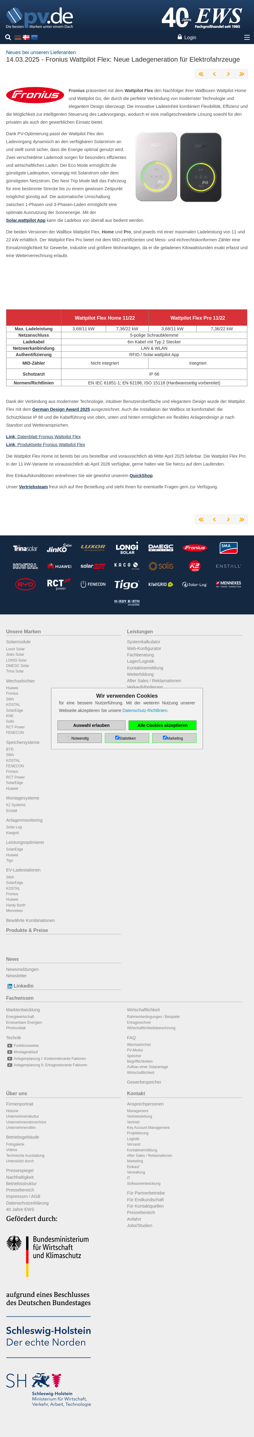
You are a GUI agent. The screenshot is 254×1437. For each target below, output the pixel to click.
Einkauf (133, 1167)
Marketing (135, 1161)
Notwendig (80, 738)
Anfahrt (134, 1219)
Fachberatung (140, 654)
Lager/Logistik (140, 661)
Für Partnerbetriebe (146, 1193)
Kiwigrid (12, 833)
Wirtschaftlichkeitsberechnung (151, 1028)
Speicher (134, 1056)
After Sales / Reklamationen (154, 680)
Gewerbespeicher (144, 1082)
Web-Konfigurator (144, 648)
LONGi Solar (16, 660)
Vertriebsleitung (139, 1116)
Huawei (12, 688)
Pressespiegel (19, 1170)
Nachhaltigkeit (19, 1177)
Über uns (16, 1093)
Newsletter (16, 975)
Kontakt (136, 1093)
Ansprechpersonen (145, 1104)
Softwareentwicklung (143, 1183)
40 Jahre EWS (20, 1209)
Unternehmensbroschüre (26, 1122)
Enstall (11, 811)
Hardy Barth (16, 905)
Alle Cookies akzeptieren (163, 725)
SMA (10, 699)
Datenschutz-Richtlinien (144, 710)
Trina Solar (15, 671)
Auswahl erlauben (91, 725)
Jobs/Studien (139, 1225)
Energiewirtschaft (20, 1017)
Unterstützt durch (20, 1161)
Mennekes (14, 911)
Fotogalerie (15, 1144)
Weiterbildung (140, 674)
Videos (11, 1150)
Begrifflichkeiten (140, 1061)
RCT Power (15, 727)
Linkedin (20, 985)
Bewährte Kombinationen (30, 920)
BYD (10, 749)
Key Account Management (148, 1128)
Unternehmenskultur (22, 1116)
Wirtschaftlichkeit (143, 1009)
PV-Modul (135, 1050)
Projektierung (138, 1133)
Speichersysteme (22, 742)
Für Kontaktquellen (145, 1206)
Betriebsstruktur (21, 1183)
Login (190, 37)
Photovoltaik (16, 1028)
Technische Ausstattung (25, 1155)
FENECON (15, 733)
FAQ (131, 1037)
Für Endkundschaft (145, 1199)
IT (128, 1178)
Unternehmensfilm (21, 1128)
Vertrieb (133, 1122)
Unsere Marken (23, 631)
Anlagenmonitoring (24, 820)
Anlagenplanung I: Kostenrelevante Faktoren (46, 1059)
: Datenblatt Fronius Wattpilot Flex (43, 436)
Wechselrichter (20, 681)
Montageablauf (22, 1052)
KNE (10, 716)
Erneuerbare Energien (24, 1022)
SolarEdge (14, 710)
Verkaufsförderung (145, 687)
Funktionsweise (22, 1045)
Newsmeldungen (22, 969)
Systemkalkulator (143, 641)
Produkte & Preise (27, 930)
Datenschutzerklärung (27, 1203)
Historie (12, 1111)
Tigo (9, 860)
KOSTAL (13, 705)
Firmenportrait (19, 1104)
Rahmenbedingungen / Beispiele (153, 1017)
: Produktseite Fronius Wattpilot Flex (45, 444)
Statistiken (127, 738)
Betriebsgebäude (22, 1137)
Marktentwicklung (23, 1009)
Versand (133, 1144)
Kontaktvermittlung (145, 667)
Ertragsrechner (139, 1022)
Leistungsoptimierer (25, 842)
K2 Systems (16, 805)
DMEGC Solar (17, 666)
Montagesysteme (22, 798)
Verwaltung (136, 1172)
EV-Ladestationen (23, 870)
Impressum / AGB (23, 1196)
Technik (13, 1037)
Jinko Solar (15, 654)
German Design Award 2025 (61, 409)
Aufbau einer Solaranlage (147, 1067)
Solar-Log (14, 827)
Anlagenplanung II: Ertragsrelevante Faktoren (46, 1065)
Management (137, 1111)
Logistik (133, 1139)
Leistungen (140, 631)
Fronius (12, 693)
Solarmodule (18, 641)
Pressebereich (20, 1190)
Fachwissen (20, 998)
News (12, 959)
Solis (10, 721)
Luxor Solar (15, 649)
